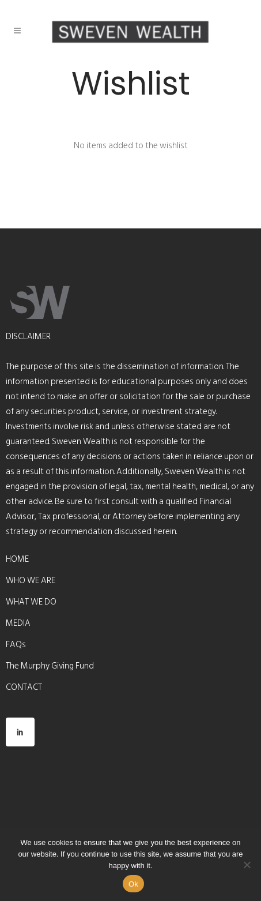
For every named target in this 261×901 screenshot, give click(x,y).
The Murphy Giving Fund (50, 666)
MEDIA (18, 623)
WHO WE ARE (30, 581)
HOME (17, 559)
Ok (133, 884)
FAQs (16, 645)
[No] (246, 864)
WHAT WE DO (31, 602)
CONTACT (24, 687)
